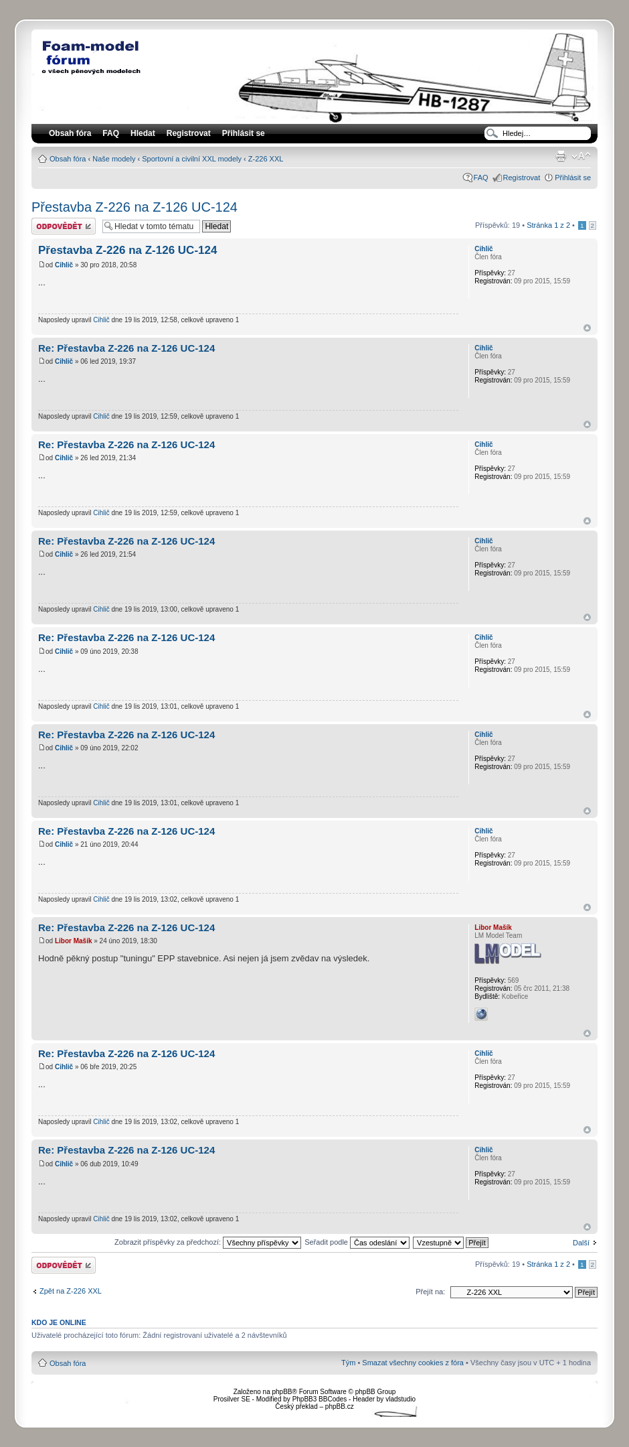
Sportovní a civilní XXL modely (192, 159)
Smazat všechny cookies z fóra (413, 1363)
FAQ (481, 178)
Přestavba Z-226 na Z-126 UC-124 (134, 207)
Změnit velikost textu (581, 156)
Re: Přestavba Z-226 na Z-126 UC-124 (126, 348)
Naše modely (113, 159)
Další (581, 1243)
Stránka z (548, 225)
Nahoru (587, 328)
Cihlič (64, 265)
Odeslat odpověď (63, 226)
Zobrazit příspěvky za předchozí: (207, 1242)
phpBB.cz (339, 1406)
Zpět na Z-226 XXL (70, 1291)
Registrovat (189, 133)
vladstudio (400, 1399)
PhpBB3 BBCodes (319, 1399)
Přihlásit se (573, 178)
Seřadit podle (357, 1242)
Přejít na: (430, 1292)
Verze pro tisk (560, 156)
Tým (348, 1363)
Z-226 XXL (266, 159)
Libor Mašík (73, 941)
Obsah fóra (68, 159)
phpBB (282, 1391)
